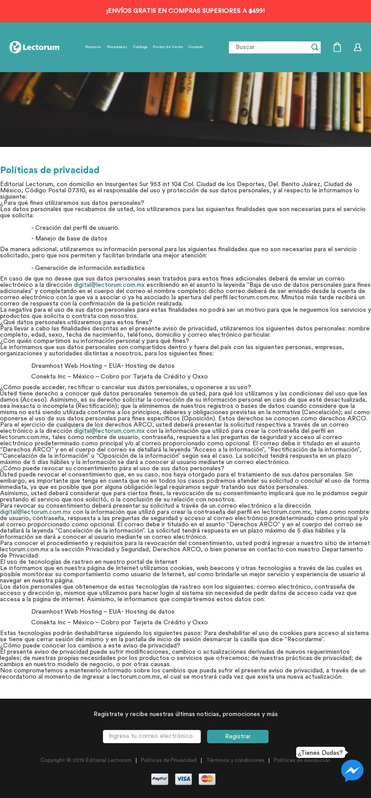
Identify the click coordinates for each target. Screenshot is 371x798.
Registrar (238, 736)
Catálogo (140, 47)
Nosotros (93, 47)
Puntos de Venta (168, 47)
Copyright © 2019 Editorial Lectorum (86, 760)
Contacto (195, 47)
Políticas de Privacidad (168, 760)
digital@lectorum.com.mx (109, 285)
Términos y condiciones (235, 760)
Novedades (117, 47)
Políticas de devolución (302, 760)
